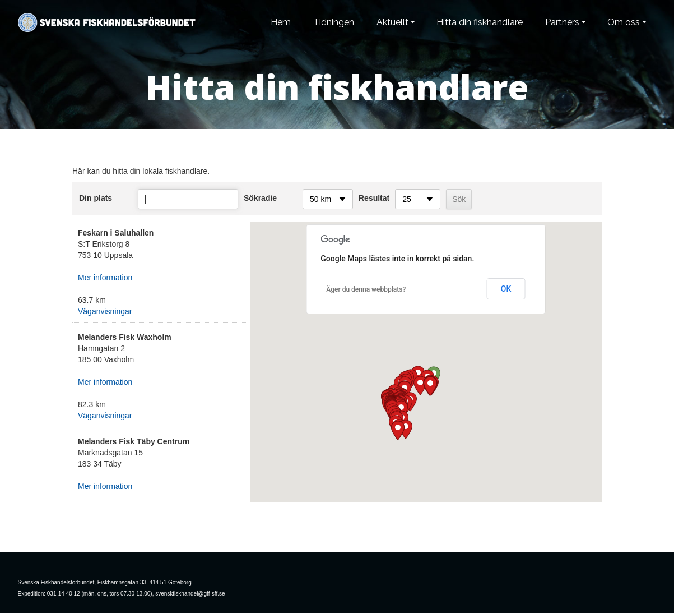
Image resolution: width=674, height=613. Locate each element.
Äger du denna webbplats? (366, 289)
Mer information (105, 277)
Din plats (95, 197)
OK (506, 288)
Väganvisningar (105, 311)
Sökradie (260, 197)
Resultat (374, 197)
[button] (430, 386)
